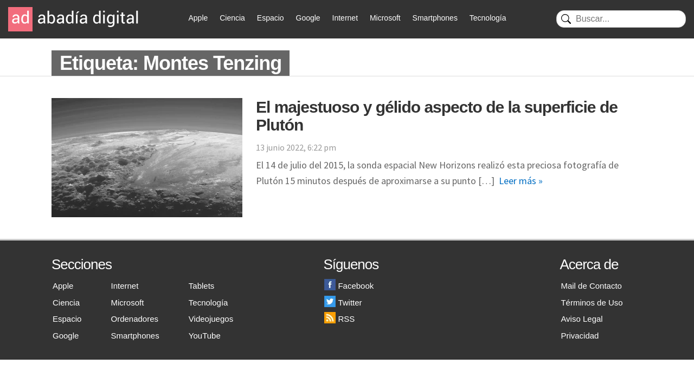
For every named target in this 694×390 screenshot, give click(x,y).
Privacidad (580, 335)
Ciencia (232, 18)
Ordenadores (135, 318)
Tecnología (488, 18)
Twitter (343, 302)
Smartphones (435, 18)
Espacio (270, 18)
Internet (345, 18)
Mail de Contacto (591, 285)
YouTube (205, 335)
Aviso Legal (581, 318)
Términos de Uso (591, 302)
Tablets (202, 285)
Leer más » (521, 180)
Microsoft (385, 18)
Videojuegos (211, 318)
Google (308, 18)
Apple (198, 18)
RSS (339, 318)
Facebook (349, 285)
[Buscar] (621, 19)
